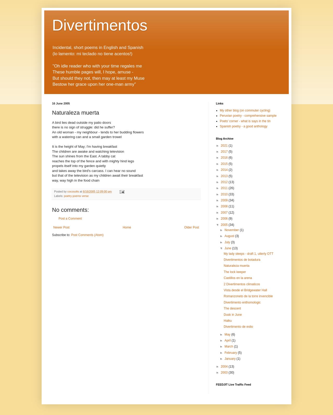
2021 (225, 145)
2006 (225, 218)
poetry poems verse (76, 195)
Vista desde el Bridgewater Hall (245, 290)
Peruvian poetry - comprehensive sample (248, 115)
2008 (225, 206)
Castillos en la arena (238, 278)
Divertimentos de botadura (242, 260)
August (230, 236)
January (230, 359)
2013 (225, 176)
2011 (225, 188)
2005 (225, 225)
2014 (225, 170)
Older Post (191, 227)
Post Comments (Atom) (87, 235)
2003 (225, 372)
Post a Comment (70, 218)
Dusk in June (233, 315)
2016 (225, 157)
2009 (225, 200)
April (228, 340)
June (228, 248)
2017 (225, 151)
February (231, 353)
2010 (225, 194)
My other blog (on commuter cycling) (245, 110)
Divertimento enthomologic (242, 302)
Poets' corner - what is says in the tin (245, 121)
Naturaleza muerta (236, 266)
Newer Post (61, 227)
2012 (225, 182)
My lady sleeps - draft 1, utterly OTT (248, 254)
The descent (232, 308)
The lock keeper (235, 272)
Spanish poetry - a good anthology (243, 126)
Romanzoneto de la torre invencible (248, 296)
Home (127, 227)
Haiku (228, 321)
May (228, 334)
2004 (225, 366)
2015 (225, 164)
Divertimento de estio (238, 327)
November (232, 230)
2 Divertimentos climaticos (242, 284)
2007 (225, 212)
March (229, 346)
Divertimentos (100, 25)
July (228, 242)
